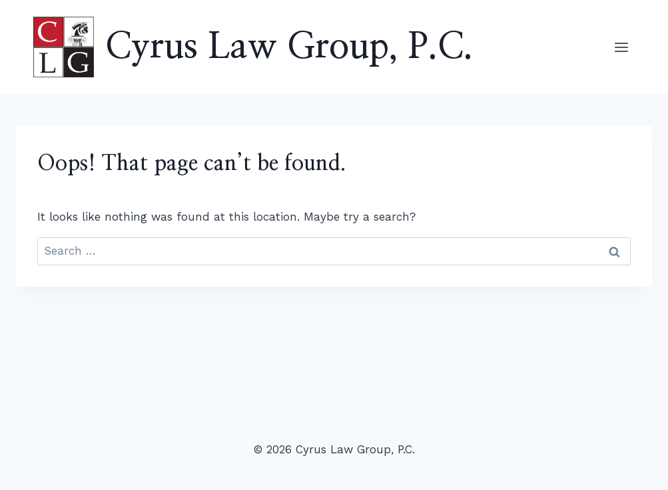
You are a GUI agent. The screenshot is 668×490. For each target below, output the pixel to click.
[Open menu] (621, 47)
